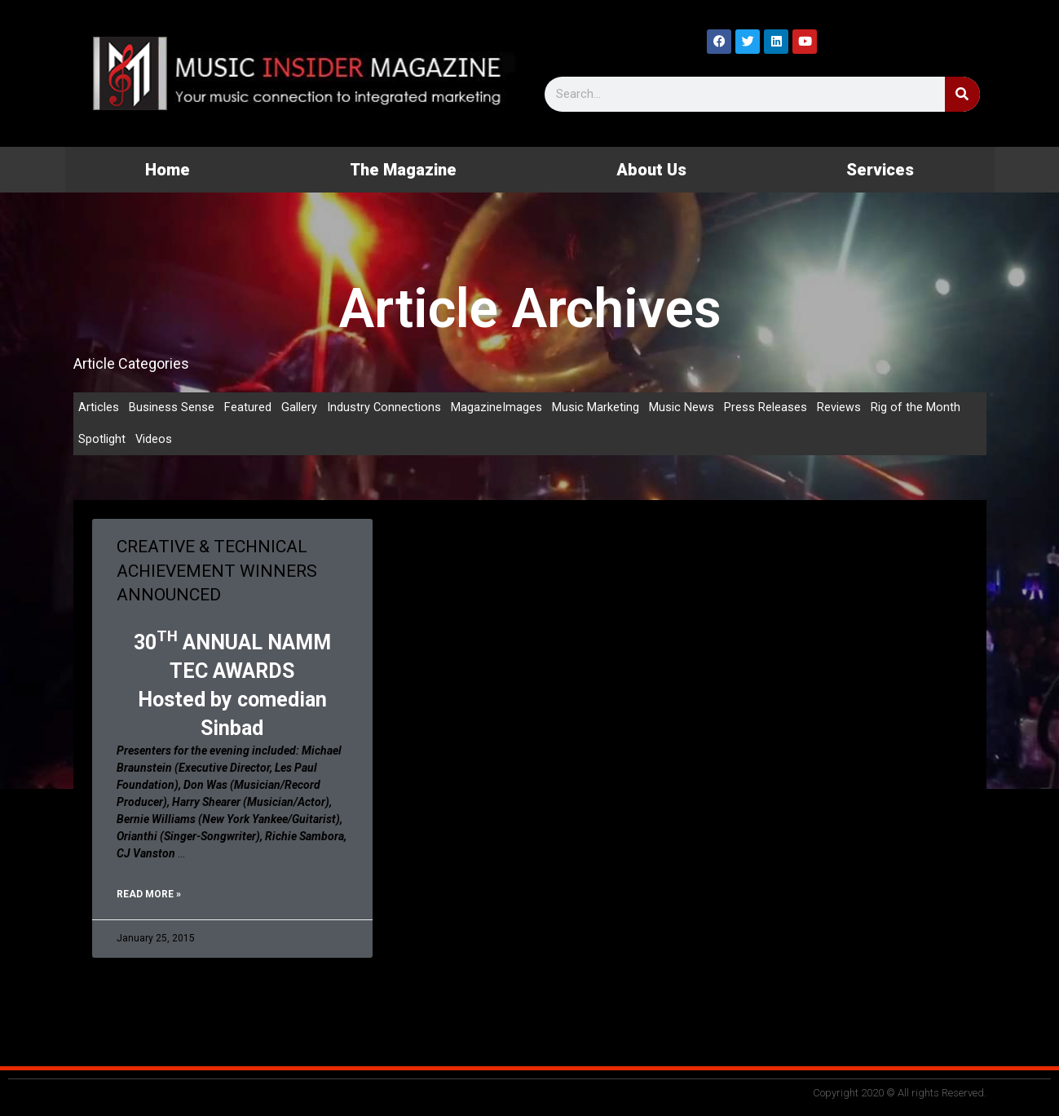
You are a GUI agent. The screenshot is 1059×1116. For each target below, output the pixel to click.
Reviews (840, 408)
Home (167, 169)
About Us (651, 169)
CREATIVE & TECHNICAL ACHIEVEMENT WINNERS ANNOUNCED (217, 572)
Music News (682, 408)
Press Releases (766, 408)
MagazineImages (497, 408)
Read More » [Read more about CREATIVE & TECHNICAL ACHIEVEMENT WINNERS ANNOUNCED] (149, 895)
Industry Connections (384, 408)
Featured (247, 408)
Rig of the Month (916, 408)
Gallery (299, 408)
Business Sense (171, 408)
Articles (98, 408)
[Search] (962, 94)
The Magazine (403, 169)
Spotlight (102, 440)
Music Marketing (596, 408)
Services (880, 169)
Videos (154, 440)
